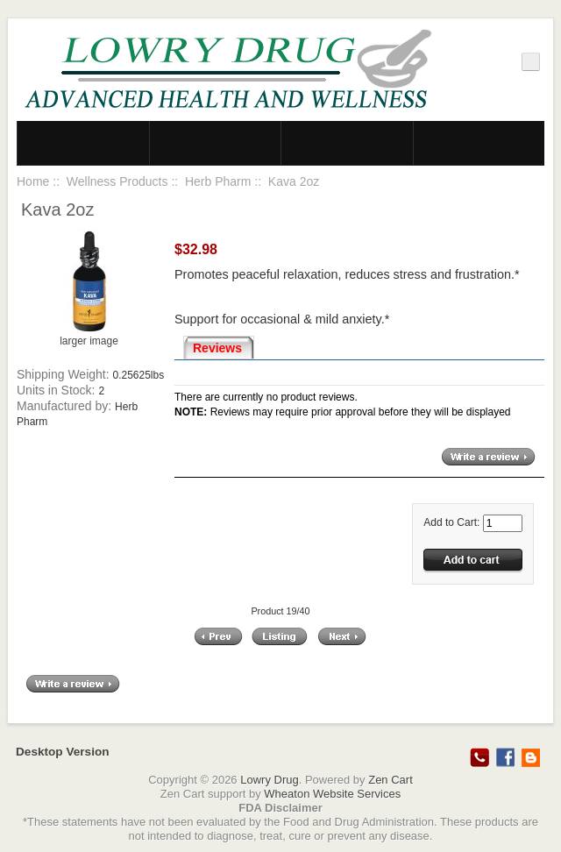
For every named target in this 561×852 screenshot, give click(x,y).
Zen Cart (390, 779)
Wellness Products (117, 181)
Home (33, 181)
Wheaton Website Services (332, 793)
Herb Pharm (218, 181)
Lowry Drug (269, 779)
